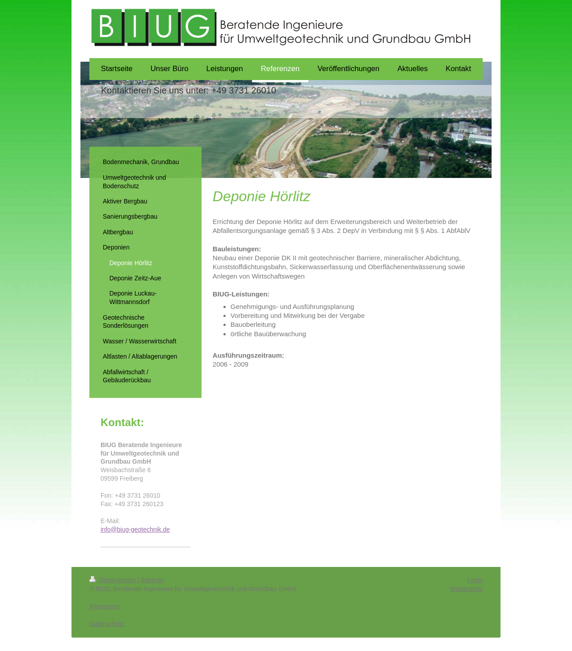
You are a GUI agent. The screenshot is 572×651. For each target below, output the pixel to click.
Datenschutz (106, 623)
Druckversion (113, 579)
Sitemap (152, 579)
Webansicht (466, 588)
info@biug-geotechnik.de (135, 529)
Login (475, 579)
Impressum (104, 606)
